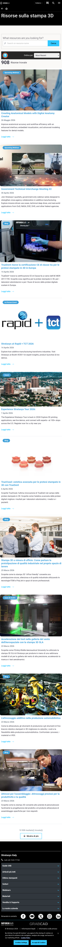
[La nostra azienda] (31, 908)
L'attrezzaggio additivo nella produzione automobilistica (31, 718)
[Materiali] (31, 896)
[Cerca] (53, 43)
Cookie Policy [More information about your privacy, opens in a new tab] (25, 938)
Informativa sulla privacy (48, 929)
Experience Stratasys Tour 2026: (18, 409)
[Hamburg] (59, 3)
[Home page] (5, 8)
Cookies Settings (21, 942)
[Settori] (31, 884)
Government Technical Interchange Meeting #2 (26, 189)
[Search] (53, 3)
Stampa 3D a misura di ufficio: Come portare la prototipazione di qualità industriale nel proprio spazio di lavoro (31, 563)
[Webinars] (31, 890)
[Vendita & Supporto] (31, 902)
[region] (31, 938)
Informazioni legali (28, 929)
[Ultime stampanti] (31, 878)
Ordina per (28, 55)
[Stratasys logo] (5, 3)
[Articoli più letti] (31, 872)
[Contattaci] (47, 3)
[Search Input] (25, 43)
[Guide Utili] (31, 866)
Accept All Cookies (38, 942)
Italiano (38, 3)
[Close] (58, 933)
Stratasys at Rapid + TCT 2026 (17, 343)
